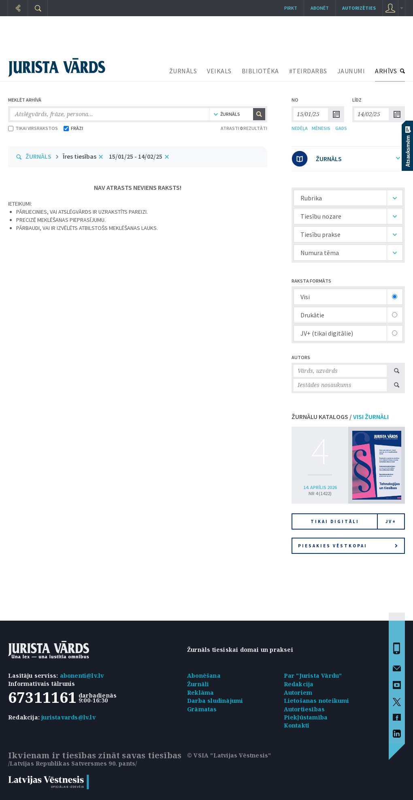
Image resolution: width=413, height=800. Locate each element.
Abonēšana (204, 675)
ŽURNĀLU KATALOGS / (340, 417)
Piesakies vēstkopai (348, 546)
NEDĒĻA (300, 128)
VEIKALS (219, 71)
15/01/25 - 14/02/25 (135, 156)
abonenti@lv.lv (82, 675)
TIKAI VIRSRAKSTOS (33, 128)
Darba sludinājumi (215, 700)
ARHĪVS (386, 71)
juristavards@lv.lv (68, 717)
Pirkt (290, 8)
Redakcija (299, 684)
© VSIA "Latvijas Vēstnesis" (229, 755)
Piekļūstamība (306, 717)
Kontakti (297, 725)
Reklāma (200, 692)
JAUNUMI (351, 71)
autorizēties (359, 8)
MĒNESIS (321, 128)
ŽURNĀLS (183, 71)
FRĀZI (73, 128)
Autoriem (298, 692)
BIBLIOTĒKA (260, 71)
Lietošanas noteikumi (316, 700)
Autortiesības (304, 709)
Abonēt (320, 8)
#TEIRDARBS (308, 71)
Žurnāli (198, 684)
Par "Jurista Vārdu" (313, 675)
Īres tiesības (79, 156)
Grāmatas (202, 709)
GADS (341, 128)
